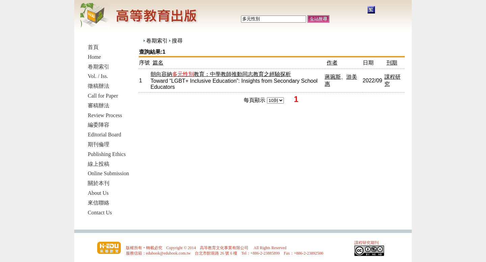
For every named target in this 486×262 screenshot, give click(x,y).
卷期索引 (157, 41)
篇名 (158, 63)
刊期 (391, 63)
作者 (332, 63)
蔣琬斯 (333, 77)
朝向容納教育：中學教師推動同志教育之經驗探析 (221, 74)
